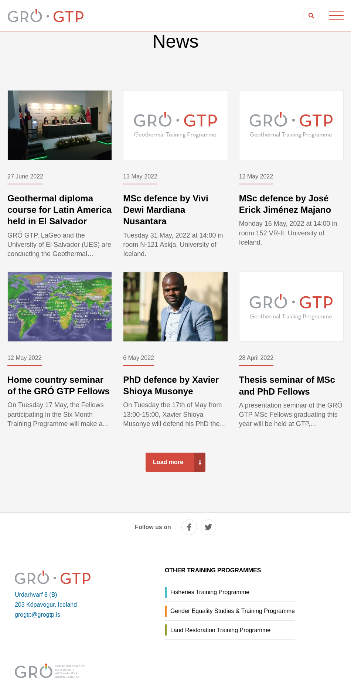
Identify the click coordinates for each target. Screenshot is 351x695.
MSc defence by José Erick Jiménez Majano (285, 204)
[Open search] (311, 15)
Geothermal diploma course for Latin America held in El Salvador (59, 209)
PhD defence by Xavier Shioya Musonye (171, 385)
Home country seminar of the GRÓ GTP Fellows (58, 385)
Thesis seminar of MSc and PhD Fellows (287, 385)
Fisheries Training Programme (209, 592)
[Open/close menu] (336, 15)
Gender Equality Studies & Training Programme (232, 611)
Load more (168, 462)
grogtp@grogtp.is (37, 614)
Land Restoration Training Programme (220, 630)
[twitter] (208, 527)
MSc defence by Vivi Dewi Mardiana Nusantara (165, 209)
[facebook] (189, 527)
